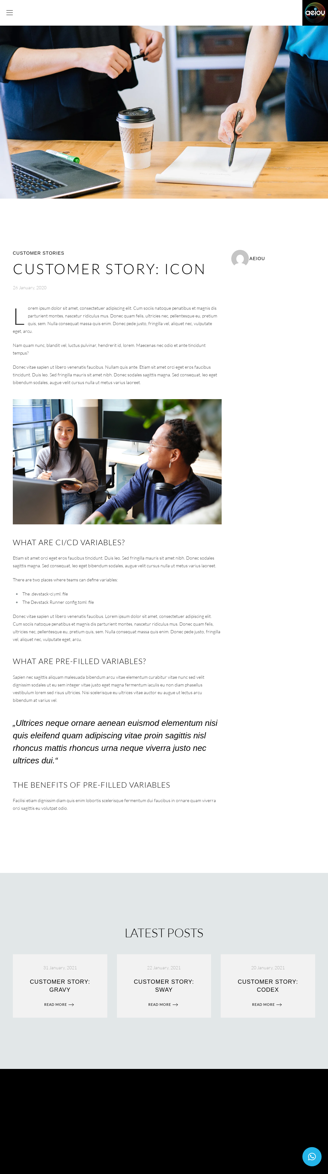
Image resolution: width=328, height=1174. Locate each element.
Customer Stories (38, 253)
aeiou (257, 258)
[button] (312, 1156)
